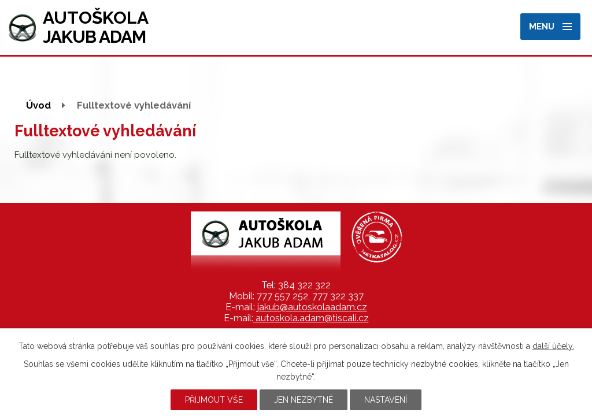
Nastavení (385, 399)
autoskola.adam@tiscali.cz (311, 318)
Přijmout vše (214, 399)
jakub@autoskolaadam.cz (312, 307)
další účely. (553, 346)
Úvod (38, 105)
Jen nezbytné (303, 399)
